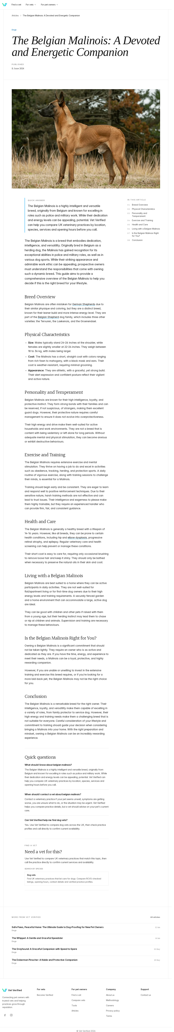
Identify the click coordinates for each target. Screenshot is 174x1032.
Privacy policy (113, 1010)
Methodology (112, 1000)
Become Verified (45, 995)
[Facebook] (5, 1015)
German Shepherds (83, 304)
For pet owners (49, 4)
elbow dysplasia (77, 537)
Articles (15, 15)
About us (110, 995)
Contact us (146, 995)
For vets (31, 4)
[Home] (4, 4)
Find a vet (76, 995)
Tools (74, 1005)
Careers (110, 1005)
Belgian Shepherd (48, 317)
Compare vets (78, 1000)
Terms (109, 1016)
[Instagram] (11, 1015)
